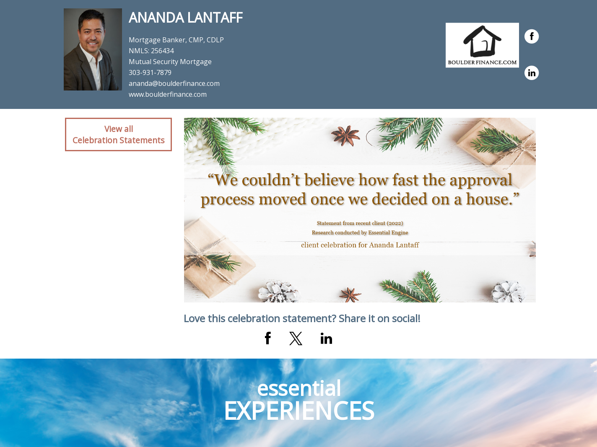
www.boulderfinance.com (168, 94)
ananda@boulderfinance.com (174, 83)
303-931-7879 (150, 72)
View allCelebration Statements (118, 134)
